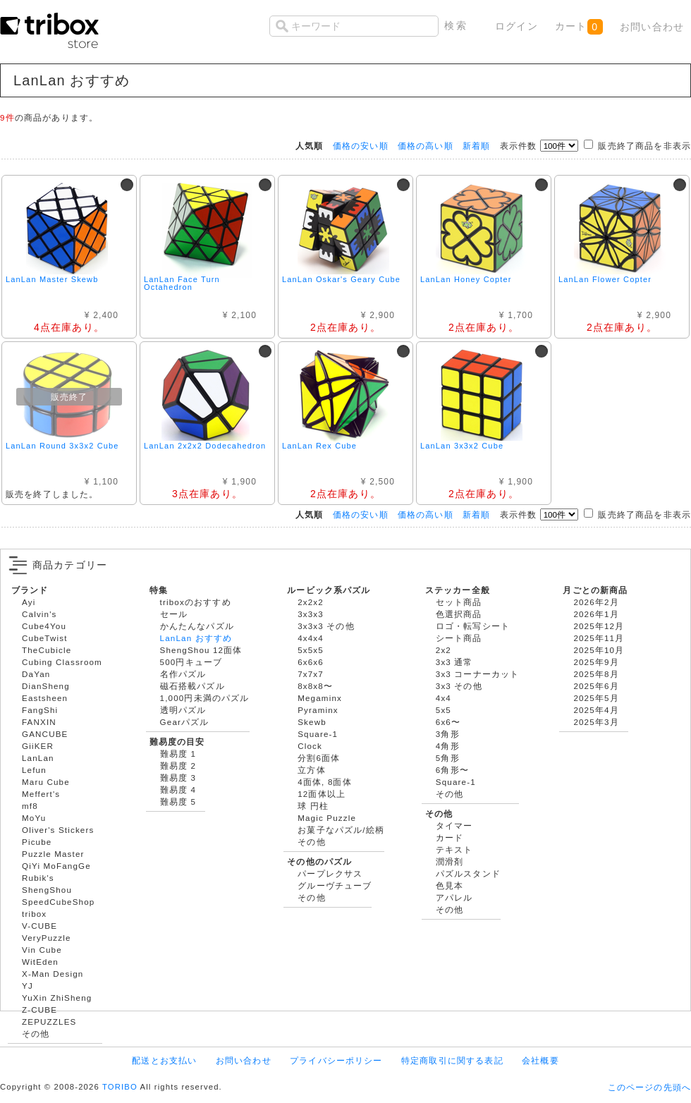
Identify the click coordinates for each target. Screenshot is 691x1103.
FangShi (40, 709)
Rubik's (38, 877)
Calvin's (39, 613)
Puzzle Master (53, 853)
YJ (27, 985)
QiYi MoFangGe (56, 865)
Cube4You (44, 625)
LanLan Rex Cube (319, 445)
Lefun (34, 769)
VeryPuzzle (46, 937)
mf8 (30, 805)
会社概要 (540, 1060)
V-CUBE (39, 925)
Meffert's (41, 793)
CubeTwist (45, 637)
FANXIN (39, 721)
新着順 (476, 145)
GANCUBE (45, 733)
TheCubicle (46, 649)
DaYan (36, 673)
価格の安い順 (361, 145)
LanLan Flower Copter (605, 279)
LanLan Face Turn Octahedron (182, 283)
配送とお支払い (164, 1060)
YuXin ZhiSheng (57, 997)
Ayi (28, 602)
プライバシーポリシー (336, 1060)
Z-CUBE (39, 1009)
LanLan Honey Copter (466, 279)
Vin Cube (42, 949)
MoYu (34, 817)
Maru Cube (46, 781)
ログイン (516, 26)
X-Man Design (52, 973)
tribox (34, 913)
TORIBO (119, 1087)
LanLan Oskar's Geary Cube (341, 279)
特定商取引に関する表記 (452, 1060)
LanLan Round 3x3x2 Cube (62, 445)
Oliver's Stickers (58, 829)
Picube (36, 841)
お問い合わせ (652, 26)
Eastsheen (45, 697)
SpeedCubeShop (58, 901)
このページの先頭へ (649, 1087)
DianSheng (46, 685)
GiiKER (38, 745)
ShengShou (47, 889)
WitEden (40, 961)
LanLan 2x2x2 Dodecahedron (205, 445)
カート (578, 27)
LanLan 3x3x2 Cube (461, 445)
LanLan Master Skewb (52, 279)
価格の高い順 (425, 145)
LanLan (38, 757)
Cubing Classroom (62, 661)
